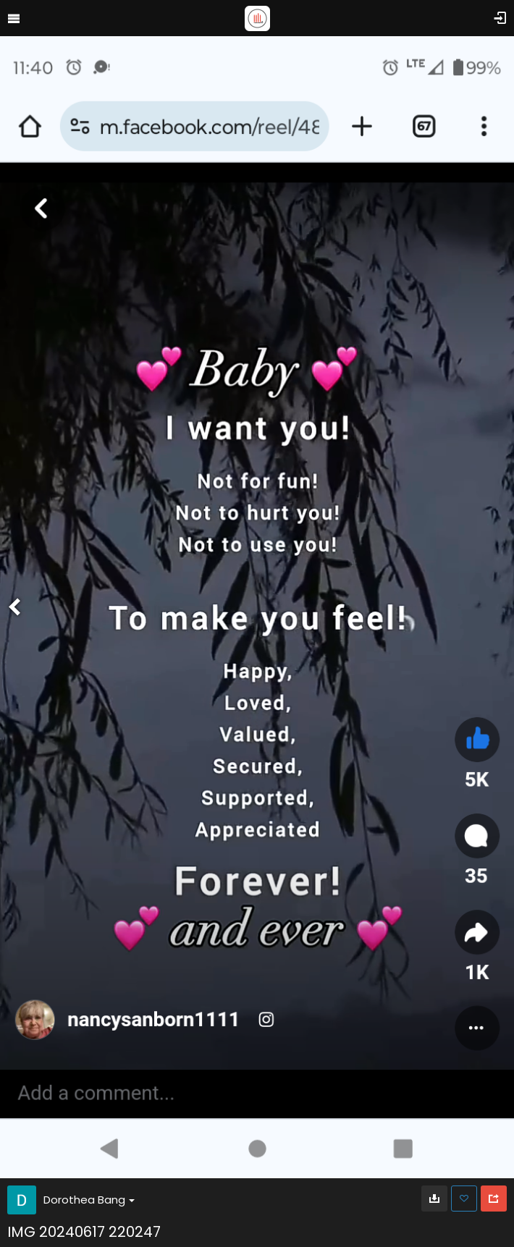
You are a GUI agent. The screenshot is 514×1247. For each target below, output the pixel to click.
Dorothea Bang (89, 1199)
